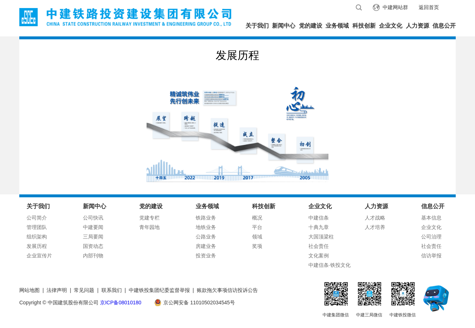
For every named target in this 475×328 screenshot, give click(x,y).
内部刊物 (93, 255)
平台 (257, 227)
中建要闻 (93, 227)
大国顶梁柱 (321, 237)
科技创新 (364, 26)
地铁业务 (206, 227)
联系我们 (111, 290)
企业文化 (390, 26)
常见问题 (84, 290)
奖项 (257, 246)
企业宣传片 (39, 255)
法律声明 (57, 290)
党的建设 (310, 26)
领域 (257, 237)
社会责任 (318, 246)
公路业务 (206, 237)
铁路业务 (206, 218)
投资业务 (206, 255)
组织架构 (37, 237)
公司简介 (37, 218)
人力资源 (417, 26)
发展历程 (37, 246)
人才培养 (375, 227)
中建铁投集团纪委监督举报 (159, 290)
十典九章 (318, 227)
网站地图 (29, 290)
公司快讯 (93, 218)
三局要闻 (93, 237)
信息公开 (444, 26)
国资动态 (93, 246)
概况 (257, 218)
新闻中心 (283, 26)
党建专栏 (149, 218)
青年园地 (149, 227)
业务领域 (337, 26)
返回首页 (429, 7)
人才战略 (375, 218)
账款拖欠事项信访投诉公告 (227, 290)
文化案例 (318, 255)
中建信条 (318, 218)
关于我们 (257, 26)
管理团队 (37, 227)
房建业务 (206, 246)
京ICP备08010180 (120, 302)
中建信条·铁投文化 (329, 265)
